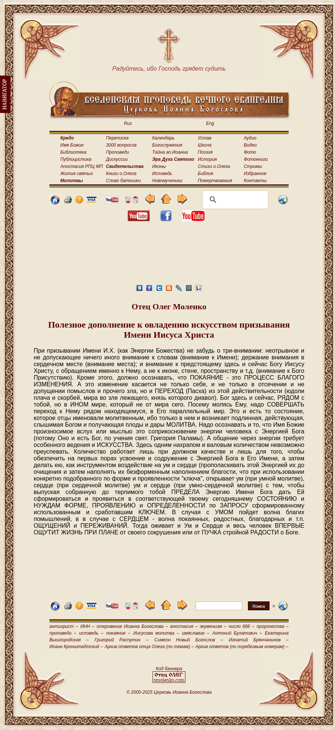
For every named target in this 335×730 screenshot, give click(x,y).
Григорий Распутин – (121, 639)
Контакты (255, 180)
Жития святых (76, 173)
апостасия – (183, 626)
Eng (210, 123)
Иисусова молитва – (156, 633)
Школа (205, 145)
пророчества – (272, 626)
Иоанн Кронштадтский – (76, 646)
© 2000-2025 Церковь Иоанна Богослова (169, 692)
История (207, 159)
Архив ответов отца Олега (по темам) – (149, 646)
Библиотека (73, 152)
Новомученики (167, 180)
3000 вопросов (121, 145)
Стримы (253, 166)
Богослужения (167, 145)
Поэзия (205, 152)
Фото (250, 152)
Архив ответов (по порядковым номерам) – (242, 646)
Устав (204, 138)
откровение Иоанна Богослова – (132, 626)
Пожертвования (215, 180)
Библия (205, 173)
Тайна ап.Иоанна (170, 152)
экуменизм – (213, 626)
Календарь (163, 138)
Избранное (255, 173)
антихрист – (63, 626)
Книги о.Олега (121, 173)
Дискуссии (117, 159)
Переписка (117, 138)
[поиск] (234, 199)
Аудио (250, 138)
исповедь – (91, 633)
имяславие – (195, 633)
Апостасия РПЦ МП (81, 166)
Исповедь (162, 173)
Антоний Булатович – (237, 633)
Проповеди (117, 152)
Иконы (159, 166)
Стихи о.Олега (214, 166)
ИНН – (87, 626)
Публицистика (75, 159)
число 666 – (241, 626)
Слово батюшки (123, 180)
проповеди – (62, 633)
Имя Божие (71, 145)
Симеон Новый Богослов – (188, 639)
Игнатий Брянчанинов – (259, 639)
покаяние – (118, 633)
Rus (128, 123)
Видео (250, 145)
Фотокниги (256, 159)
